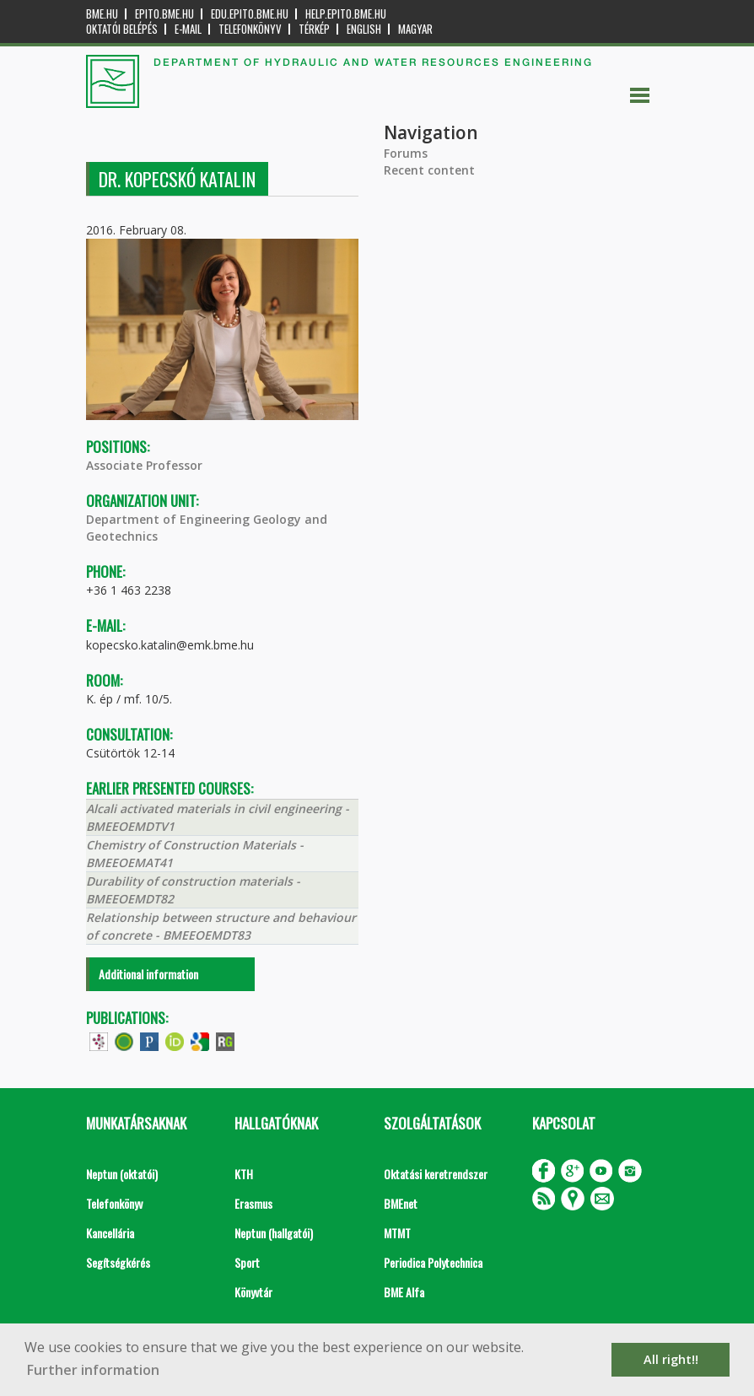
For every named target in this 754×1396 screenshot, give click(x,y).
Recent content (429, 170)
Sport (247, 1262)
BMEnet (400, 1203)
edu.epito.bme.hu (249, 13)
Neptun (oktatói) (122, 1174)
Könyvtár (253, 1292)
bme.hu (102, 13)
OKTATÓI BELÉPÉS (122, 29)
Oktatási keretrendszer (435, 1174)
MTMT (397, 1233)
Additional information (148, 974)
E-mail (188, 29)
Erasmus (253, 1203)
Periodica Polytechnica (433, 1262)
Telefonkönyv (250, 29)
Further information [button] (93, 1370)
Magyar (415, 29)
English (364, 29)
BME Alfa (404, 1292)
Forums (406, 153)
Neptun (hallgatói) (273, 1233)
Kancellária (110, 1233)
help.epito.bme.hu (345, 13)
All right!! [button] (671, 1359)
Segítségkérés (118, 1262)
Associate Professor (144, 465)
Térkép (314, 29)
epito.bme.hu (164, 13)
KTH (243, 1174)
